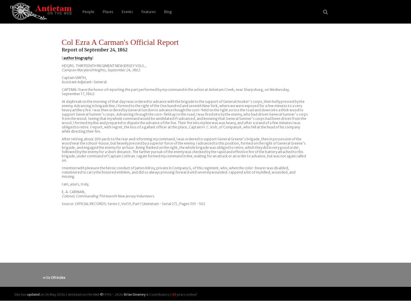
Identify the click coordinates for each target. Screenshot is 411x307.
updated (33, 294)
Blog (168, 12)
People (88, 12)
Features (148, 12)
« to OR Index (54, 277)
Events (127, 12)
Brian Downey (134, 294)
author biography (77, 58)
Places (108, 12)
